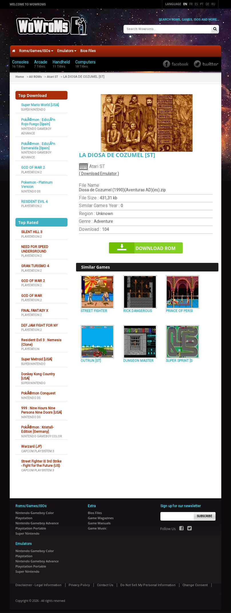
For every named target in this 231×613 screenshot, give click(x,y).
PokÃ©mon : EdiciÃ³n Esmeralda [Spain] (38, 143)
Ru (213, 4)
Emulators (66, 49)
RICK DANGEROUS (137, 308)
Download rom (156, 246)
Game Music (97, 526)
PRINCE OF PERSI (179, 308)
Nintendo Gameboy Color (41, 434)
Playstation (30, 346)
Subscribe (204, 513)
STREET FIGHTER (94, 308)
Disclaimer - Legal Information (38, 582)
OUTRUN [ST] (91, 358)
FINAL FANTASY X (34, 308)
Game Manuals (99, 521)
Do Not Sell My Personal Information (148, 582)
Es (196, 4)
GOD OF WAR (31, 293)
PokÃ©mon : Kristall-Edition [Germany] (37, 427)
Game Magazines (100, 515)
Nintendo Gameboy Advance (37, 521)
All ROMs (35, 74)
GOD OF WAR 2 (33, 165)
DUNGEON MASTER (138, 358)
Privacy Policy (79, 582)
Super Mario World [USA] (40, 103)
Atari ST (52, 74)
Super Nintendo (33, 107)
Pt (202, 4)
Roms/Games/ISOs (36, 49)
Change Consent (195, 582)
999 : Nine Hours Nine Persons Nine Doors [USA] (41, 408)
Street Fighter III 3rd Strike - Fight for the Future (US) (41, 461)
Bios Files (88, 49)
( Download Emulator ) (99, 171)
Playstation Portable (30, 526)
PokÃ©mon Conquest (38, 391)
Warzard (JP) (31, 444)
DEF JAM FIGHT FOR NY (39, 323)
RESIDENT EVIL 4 (34, 199)
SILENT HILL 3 (31, 230)
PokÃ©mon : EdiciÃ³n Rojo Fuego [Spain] (38, 120)
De (207, 4)
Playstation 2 (31, 169)
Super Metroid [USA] (36, 357)
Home (19, 74)
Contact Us (105, 582)
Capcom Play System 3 (37, 448)
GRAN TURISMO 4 (35, 264)
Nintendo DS (30, 189)
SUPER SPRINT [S (179, 358)
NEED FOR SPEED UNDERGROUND (34, 247)
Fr (190, 4)
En (185, 4)
